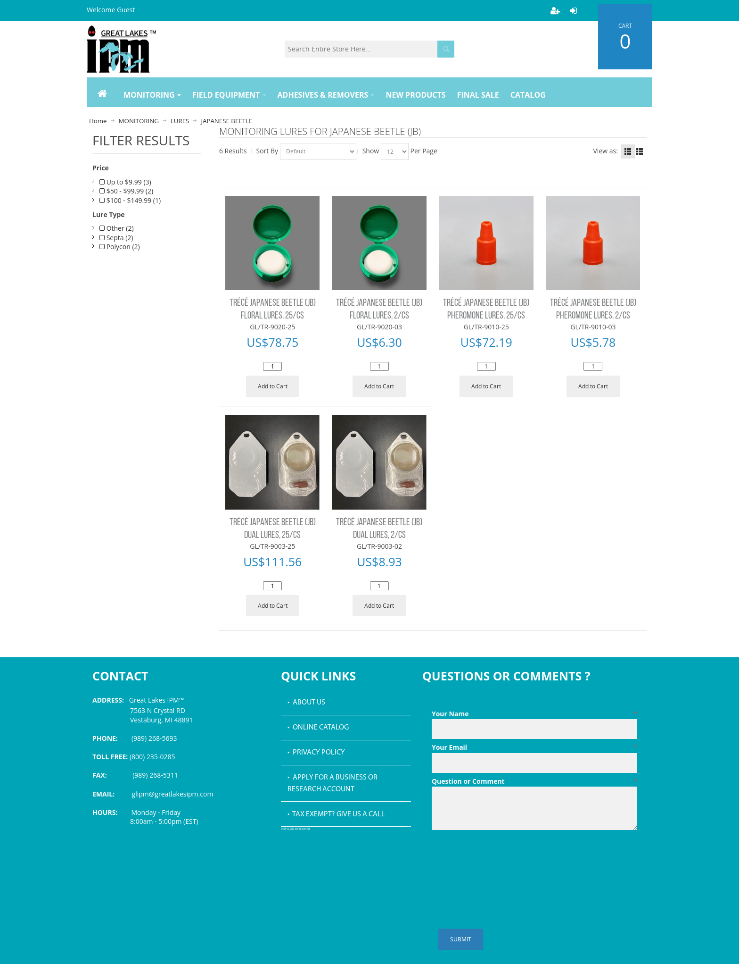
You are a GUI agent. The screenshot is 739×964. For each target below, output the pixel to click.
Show (370, 150)
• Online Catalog (318, 727)
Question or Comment (534, 781)
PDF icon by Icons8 (295, 829)
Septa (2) (116, 237)
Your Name (534, 714)
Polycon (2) (119, 246)
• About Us (306, 702)
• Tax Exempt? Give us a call (336, 814)
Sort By (267, 150)
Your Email (534, 747)
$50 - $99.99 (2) (126, 190)
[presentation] (503, 856)
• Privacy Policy (316, 752)
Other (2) (116, 228)
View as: (605, 150)
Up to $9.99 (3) (125, 181)
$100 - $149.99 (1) (130, 200)
